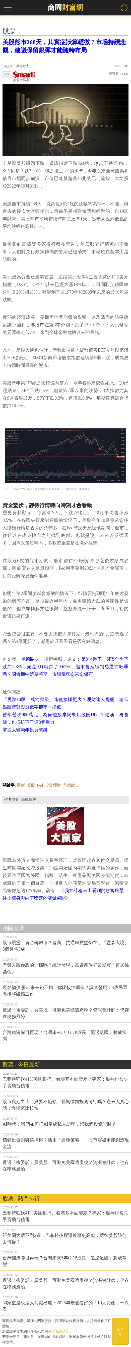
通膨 (21, 785)
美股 (31, 785)
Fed (40, 785)
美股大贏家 (24, 76)
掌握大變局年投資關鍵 (25, 729)
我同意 (120, 1331)
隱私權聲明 (61, 1331)
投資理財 (53, 785)
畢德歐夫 (30, 659)
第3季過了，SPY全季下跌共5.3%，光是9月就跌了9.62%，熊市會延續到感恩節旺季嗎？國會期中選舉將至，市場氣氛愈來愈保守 (65, 667)
